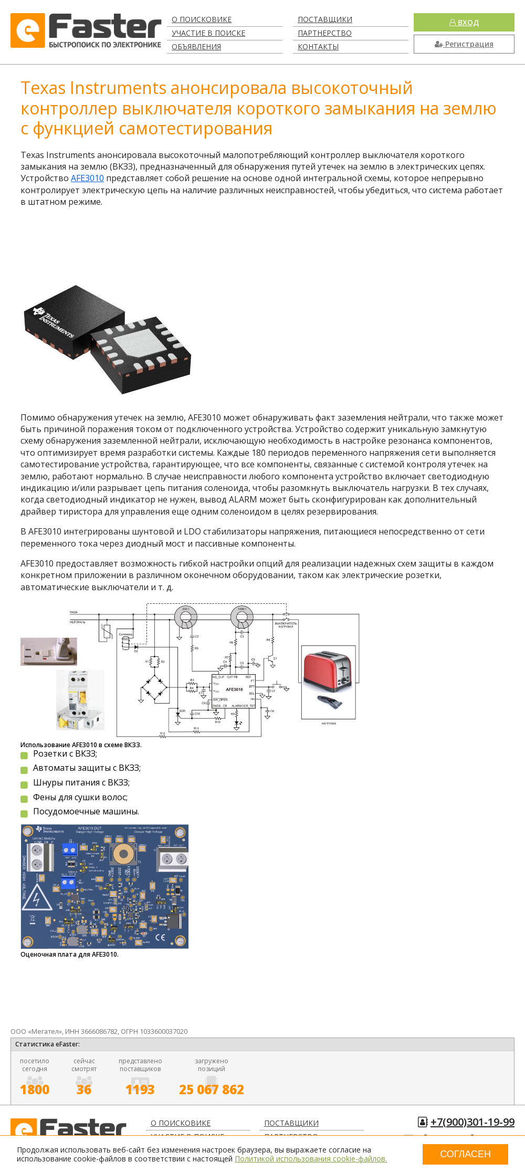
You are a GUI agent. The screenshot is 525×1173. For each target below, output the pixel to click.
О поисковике (202, 19)
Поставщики (325, 19)
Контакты (318, 46)
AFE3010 (87, 178)
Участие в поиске (208, 33)
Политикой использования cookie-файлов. (311, 1159)
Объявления (196, 46)
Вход (464, 22)
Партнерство (325, 33)
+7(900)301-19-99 (472, 1122)
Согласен (465, 1154)
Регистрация (464, 44)
